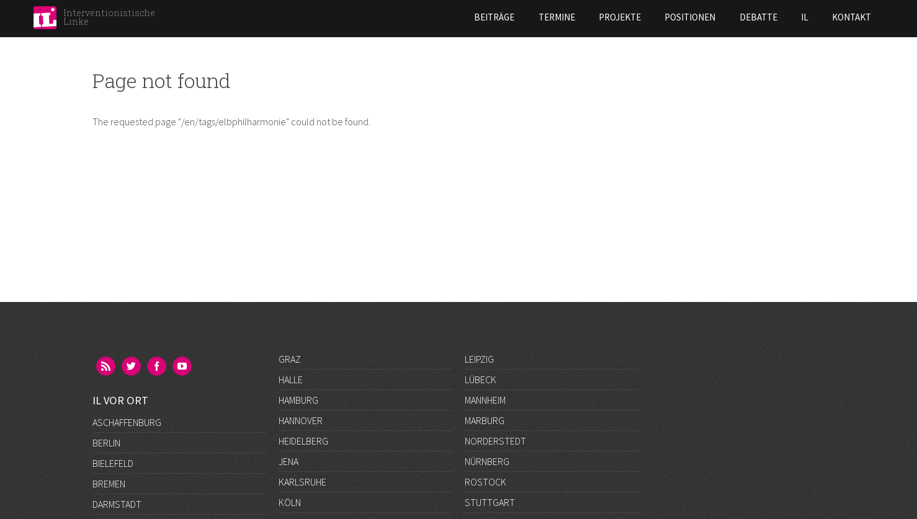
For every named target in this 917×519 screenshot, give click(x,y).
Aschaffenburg (126, 359)
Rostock (485, 482)
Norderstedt (495, 441)
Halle (291, 379)
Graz (290, 359)
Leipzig (479, 359)
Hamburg (298, 400)
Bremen (108, 420)
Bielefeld (112, 400)
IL (702, 17)
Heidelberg (303, 441)
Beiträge (392, 17)
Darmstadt (116, 441)
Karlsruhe (302, 482)
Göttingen (116, 502)
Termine (454, 17)
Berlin (106, 379)
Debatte (656, 17)
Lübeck (480, 379)
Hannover (301, 420)
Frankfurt (116, 482)
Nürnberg (487, 461)
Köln (290, 502)
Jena (288, 461)
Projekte (517, 17)
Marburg (484, 420)
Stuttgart (490, 502)
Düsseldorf (119, 461)
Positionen (588, 17)
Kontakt (749, 17)
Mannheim (485, 400)
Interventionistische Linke (109, 17)
